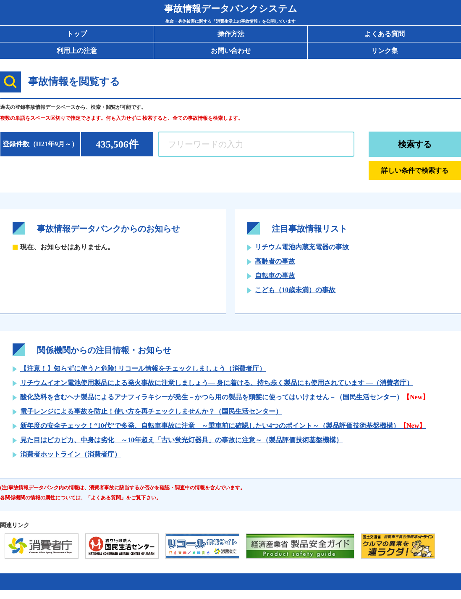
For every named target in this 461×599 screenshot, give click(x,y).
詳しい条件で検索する (414, 170)
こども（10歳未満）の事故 (295, 289)
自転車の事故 (275, 275)
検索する (415, 144)
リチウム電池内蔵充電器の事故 (302, 247)
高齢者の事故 (275, 261)
